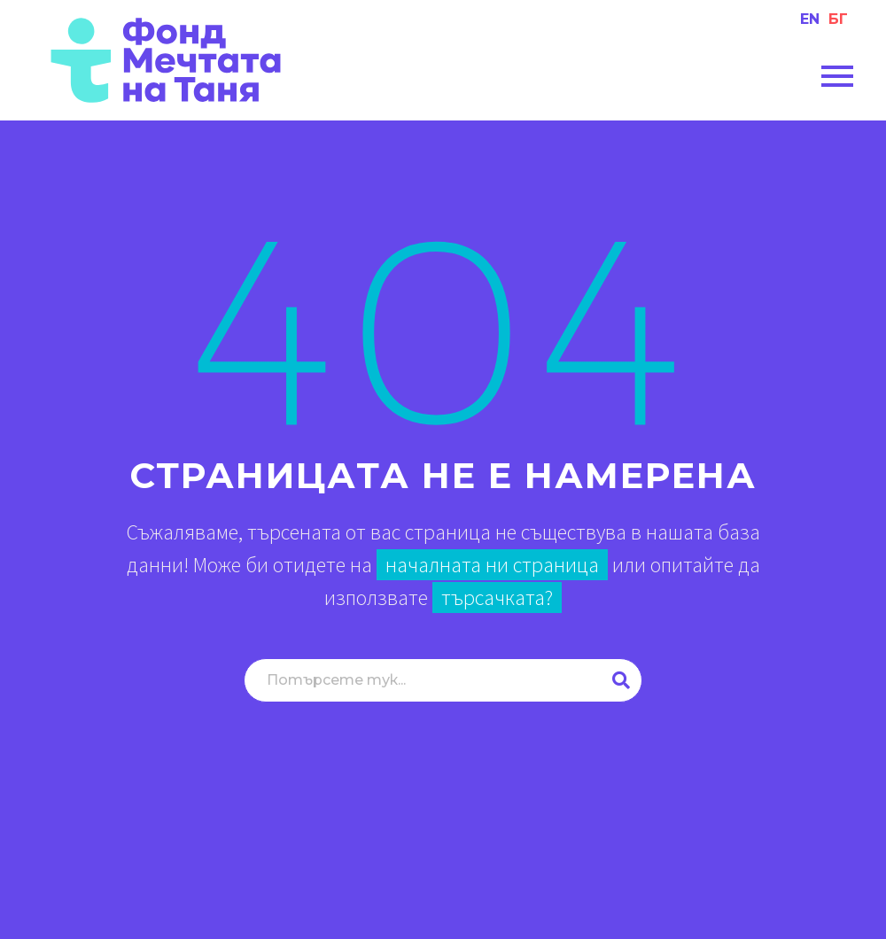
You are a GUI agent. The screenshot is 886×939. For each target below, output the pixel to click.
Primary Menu (837, 76)
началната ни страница (492, 564)
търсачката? (497, 597)
